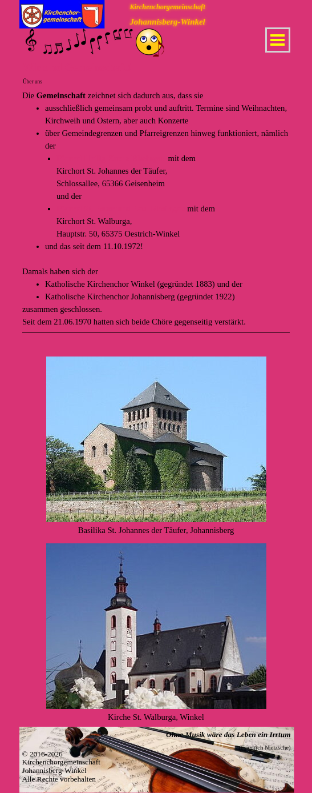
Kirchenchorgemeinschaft (167, 7)
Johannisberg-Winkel (167, 21)
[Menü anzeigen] (277, 40)
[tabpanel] (156, 219)
